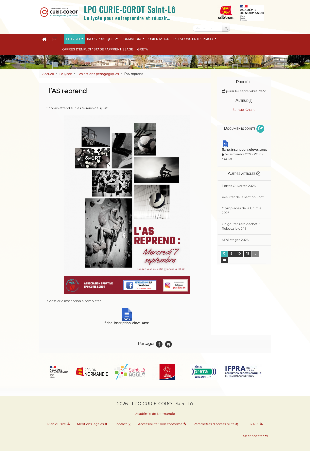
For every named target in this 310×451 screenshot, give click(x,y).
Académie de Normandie (155, 414)
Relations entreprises (194, 39)
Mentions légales (92, 424)
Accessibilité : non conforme (162, 424)
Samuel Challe (243, 110)
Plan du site (58, 424)
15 (247, 254)
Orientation (158, 39)
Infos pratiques (102, 39)
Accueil (48, 74)
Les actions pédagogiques (98, 74)
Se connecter (255, 436)
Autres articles (244, 173)
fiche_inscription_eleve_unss (244, 150)
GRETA (142, 49)
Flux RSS (254, 424)
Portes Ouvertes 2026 (239, 186)
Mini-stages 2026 (235, 240)
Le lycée (74, 39)
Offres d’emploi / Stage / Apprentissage (97, 49)
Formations (133, 39)
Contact (122, 424)
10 (239, 254)
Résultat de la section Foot (243, 197)
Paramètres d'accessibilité (216, 424)
